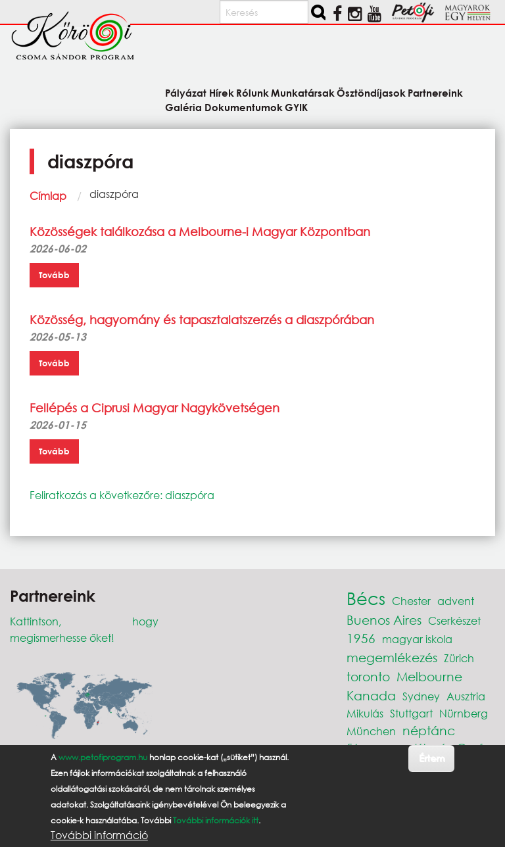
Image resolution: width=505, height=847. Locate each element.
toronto (368, 676)
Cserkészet (454, 620)
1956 (361, 638)
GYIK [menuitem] (296, 106)
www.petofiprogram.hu (103, 757)
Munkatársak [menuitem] (303, 92)
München (371, 731)
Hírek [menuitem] (221, 92)
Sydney (421, 696)
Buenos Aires (384, 619)
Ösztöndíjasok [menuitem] (371, 92)
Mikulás (365, 713)
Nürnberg (463, 713)
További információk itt (215, 820)
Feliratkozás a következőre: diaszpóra (122, 495)
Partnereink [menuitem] (435, 92)
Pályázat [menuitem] (185, 92)
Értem (432, 758)
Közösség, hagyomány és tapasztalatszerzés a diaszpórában (202, 319)
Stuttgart (411, 713)
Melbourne (429, 676)
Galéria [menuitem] (183, 106)
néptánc (428, 730)
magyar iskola (417, 639)
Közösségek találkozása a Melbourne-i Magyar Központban (200, 231)
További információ (99, 835)
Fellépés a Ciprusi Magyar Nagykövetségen (154, 407)
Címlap (48, 196)
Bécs (366, 597)
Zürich (459, 658)
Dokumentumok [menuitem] (243, 106)
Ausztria (465, 696)
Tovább (54, 275)
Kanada (371, 695)
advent (455, 601)
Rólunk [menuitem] (252, 92)
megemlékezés (392, 657)
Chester (411, 601)
